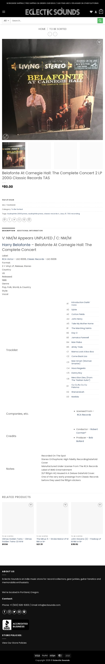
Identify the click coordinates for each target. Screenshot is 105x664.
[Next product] (50, 34)
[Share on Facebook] (9, 220)
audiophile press (35, 213)
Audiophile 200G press (17, 213)
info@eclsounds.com (49, 605)
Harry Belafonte (16, 244)
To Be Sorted (57, 29)
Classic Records (35, 259)
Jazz (62, 213)
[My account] (95, 12)
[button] (3, 11)
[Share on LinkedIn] (29, 220)
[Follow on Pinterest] (24, 612)
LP (65, 213)
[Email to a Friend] (19, 220)
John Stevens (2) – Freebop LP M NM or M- (86, 540)
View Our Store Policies (14, 642)
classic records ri (51, 213)
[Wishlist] (91, 12)
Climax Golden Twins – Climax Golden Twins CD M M (17, 540)
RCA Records (84, 414)
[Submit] (100, 20)
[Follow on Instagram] (9, 612)
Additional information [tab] (30, 230)
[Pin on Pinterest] (24, 220)
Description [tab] (8, 230)
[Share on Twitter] (14, 220)
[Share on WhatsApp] (4, 220)
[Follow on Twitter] (14, 612)
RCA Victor (8, 259)
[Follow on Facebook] (4, 612)
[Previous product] (55, 34)
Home (42, 29)
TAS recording (73, 213)
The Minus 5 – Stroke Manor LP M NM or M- (52, 540)
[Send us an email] (19, 612)
